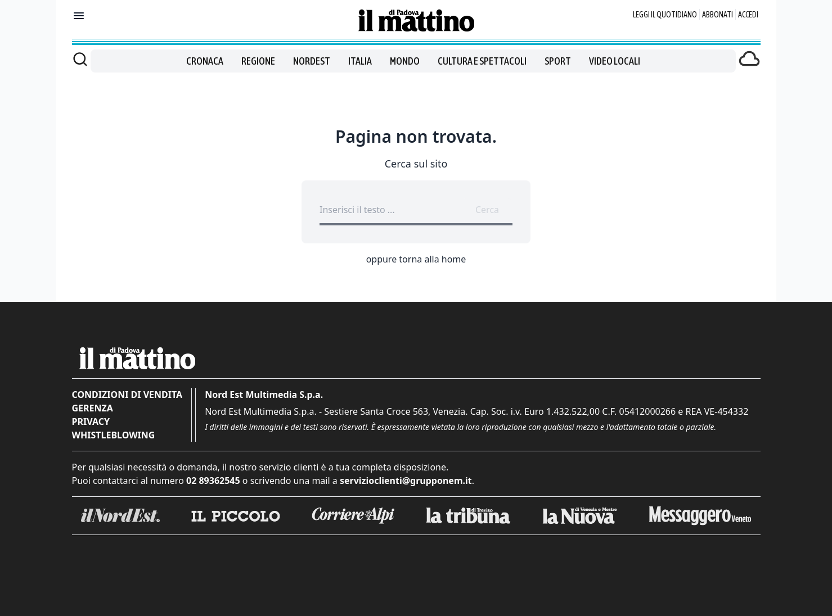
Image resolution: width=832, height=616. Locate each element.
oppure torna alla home (416, 259)
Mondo (405, 61)
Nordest (311, 61)
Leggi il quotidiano (665, 14)
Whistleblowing (113, 435)
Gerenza (92, 408)
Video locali (614, 61)
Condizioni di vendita (127, 394)
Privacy (91, 421)
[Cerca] (80, 59)
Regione (258, 61)
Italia (360, 61)
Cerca (487, 209)
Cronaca (204, 61)
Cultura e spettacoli (482, 61)
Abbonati (717, 14)
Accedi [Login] (748, 14)
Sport (558, 61)
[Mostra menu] (79, 15)
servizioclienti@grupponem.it (406, 480)
